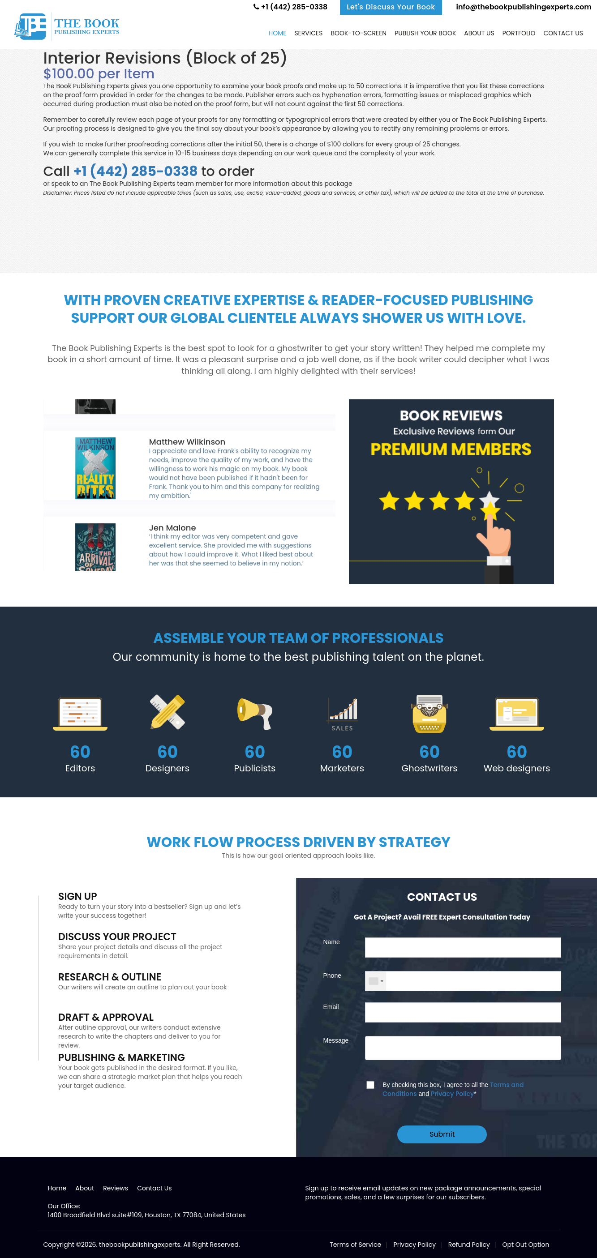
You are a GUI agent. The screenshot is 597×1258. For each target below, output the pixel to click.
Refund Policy (469, 1244)
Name (331, 942)
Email (331, 1006)
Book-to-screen (359, 33)
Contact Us (154, 1188)
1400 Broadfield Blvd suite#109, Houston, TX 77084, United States (147, 1215)
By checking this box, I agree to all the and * (453, 1089)
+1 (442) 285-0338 (290, 7)
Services (308, 33)
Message (336, 1040)
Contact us (563, 33)
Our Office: (64, 1206)
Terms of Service (355, 1244)
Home (277, 33)
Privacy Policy (452, 1093)
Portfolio (519, 33)
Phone (332, 975)
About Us (479, 33)
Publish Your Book (425, 33)
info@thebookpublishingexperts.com (523, 7)
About (84, 1188)
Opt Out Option (525, 1244)
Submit (442, 1134)
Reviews (115, 1188)
